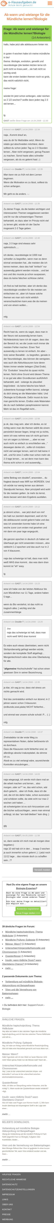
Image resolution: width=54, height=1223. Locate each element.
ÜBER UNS (7, 1204)
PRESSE (6, 1214)
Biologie (6, 1009)
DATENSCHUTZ (9, 1184)
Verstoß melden (42, 870)
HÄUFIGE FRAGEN (11, 1174)
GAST (6, 121)
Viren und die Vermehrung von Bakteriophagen (26, 1145)
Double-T (19, 169)
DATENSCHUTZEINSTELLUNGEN (18, 1189)
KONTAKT (7, 1209)
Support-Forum (35, 1005)
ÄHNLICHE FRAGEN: (13, 1019)
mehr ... (9, 968)
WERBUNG (7, 1219)
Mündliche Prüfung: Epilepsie (20, 940)
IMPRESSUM (8, 1194)
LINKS (5, 1199)
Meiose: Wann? (13, 944)
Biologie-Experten (26, 888)
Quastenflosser (13, 956)
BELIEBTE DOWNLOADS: (16, 1122)
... (6, 1114)
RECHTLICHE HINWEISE (14, 1179)
